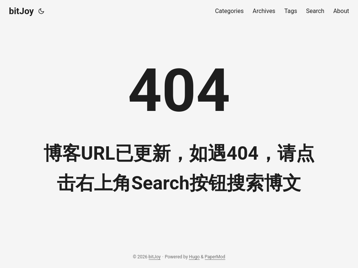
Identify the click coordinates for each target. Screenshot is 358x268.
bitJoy (21, 11)
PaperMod (215, 256)
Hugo (194, 256)
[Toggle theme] (41, 11)
